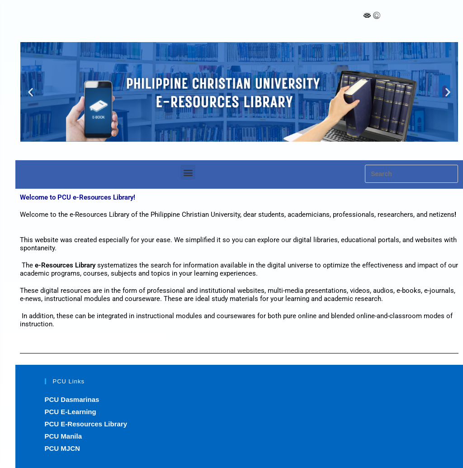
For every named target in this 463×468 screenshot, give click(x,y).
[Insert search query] (411, 174)
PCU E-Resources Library (86, 424)
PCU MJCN (62, 448)
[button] (30, 92)
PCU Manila (63, 436)
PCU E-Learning (70, 411)
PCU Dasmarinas (72, 399)
